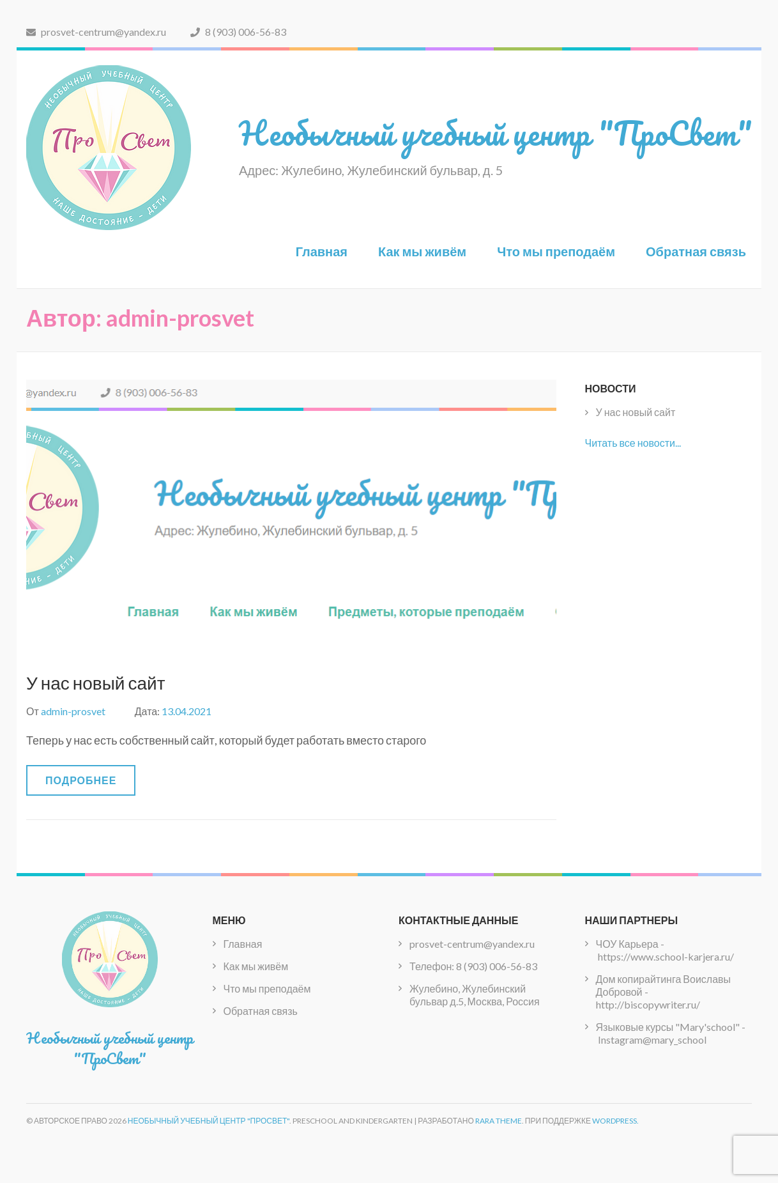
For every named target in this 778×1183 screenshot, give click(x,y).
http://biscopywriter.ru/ (648, 1004)
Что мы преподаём (556, 251)
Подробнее (80, 780)
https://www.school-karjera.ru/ (666, 956)
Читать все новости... (633, 443)
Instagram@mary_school (652, 1039)
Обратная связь (696, 251)
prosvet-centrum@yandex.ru (96, 32)
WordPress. (615, 1120)
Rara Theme (498, 1120)
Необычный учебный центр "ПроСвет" (495, 133)
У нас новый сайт (95, 682)
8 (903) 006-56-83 (238, 32)
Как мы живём (422, 251)
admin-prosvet (73, 711)
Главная (321, 251)
